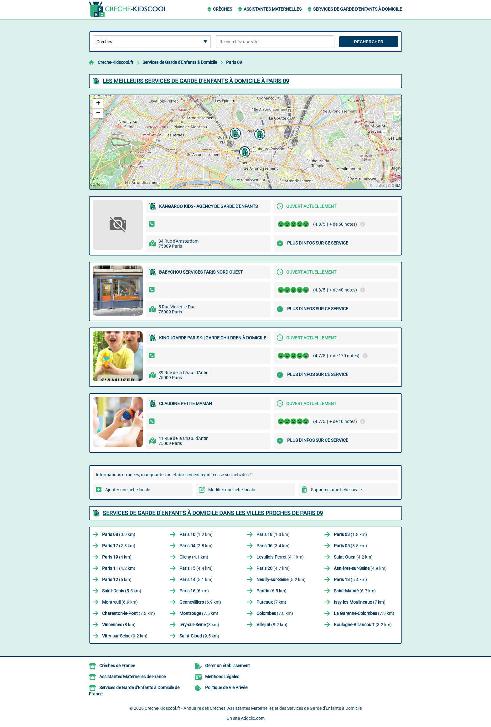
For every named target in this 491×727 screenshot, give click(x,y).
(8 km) (119, 624)
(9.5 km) (199, 635)
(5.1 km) (196, 579)
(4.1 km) (193, 556)
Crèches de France (117, 665)
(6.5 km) (271, 590)
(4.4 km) (196, 568)
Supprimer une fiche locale (336, 489)
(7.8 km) (274, 613)
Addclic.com (253, 718)
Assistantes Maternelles (273, 9)
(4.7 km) (273, 568)
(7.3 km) (128, 613)
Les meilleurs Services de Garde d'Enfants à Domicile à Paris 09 (196, 81)
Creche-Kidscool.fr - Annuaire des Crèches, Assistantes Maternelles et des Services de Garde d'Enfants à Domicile (253, 708)
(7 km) (271, 602)
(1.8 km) (350, 534)
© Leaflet (377, 185)
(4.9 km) (360, 568)
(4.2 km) (353, 556)
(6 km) (194, 590)
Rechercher (368, 41)
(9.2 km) (124, 635)
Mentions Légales (222, 676)
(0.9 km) (118, 534)
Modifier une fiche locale (231, 489)
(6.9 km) (120, 602)
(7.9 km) (364, 613)
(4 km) (117, 556)
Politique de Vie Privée (226, 687)
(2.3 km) (118, 545)
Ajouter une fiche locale (127, 489)
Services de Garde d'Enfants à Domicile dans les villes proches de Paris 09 (213, 513)
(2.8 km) (196, 545)
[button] (234, 132)
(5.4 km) (350, 579)
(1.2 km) (196, 534)
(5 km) (117, 579)
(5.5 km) (121, 590)
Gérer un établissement (227, 665)
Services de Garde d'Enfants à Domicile (357, 9)
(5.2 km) (281, 579)
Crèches (222, 9)
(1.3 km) (273, 534)
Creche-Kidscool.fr (115, 62)
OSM (396, 185)
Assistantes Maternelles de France (132, 676)
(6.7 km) (355, 590)
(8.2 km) (271, 624)
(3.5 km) (350, 545)
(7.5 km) (198, 613)
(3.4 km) (273, 545)
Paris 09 (234, 62)
